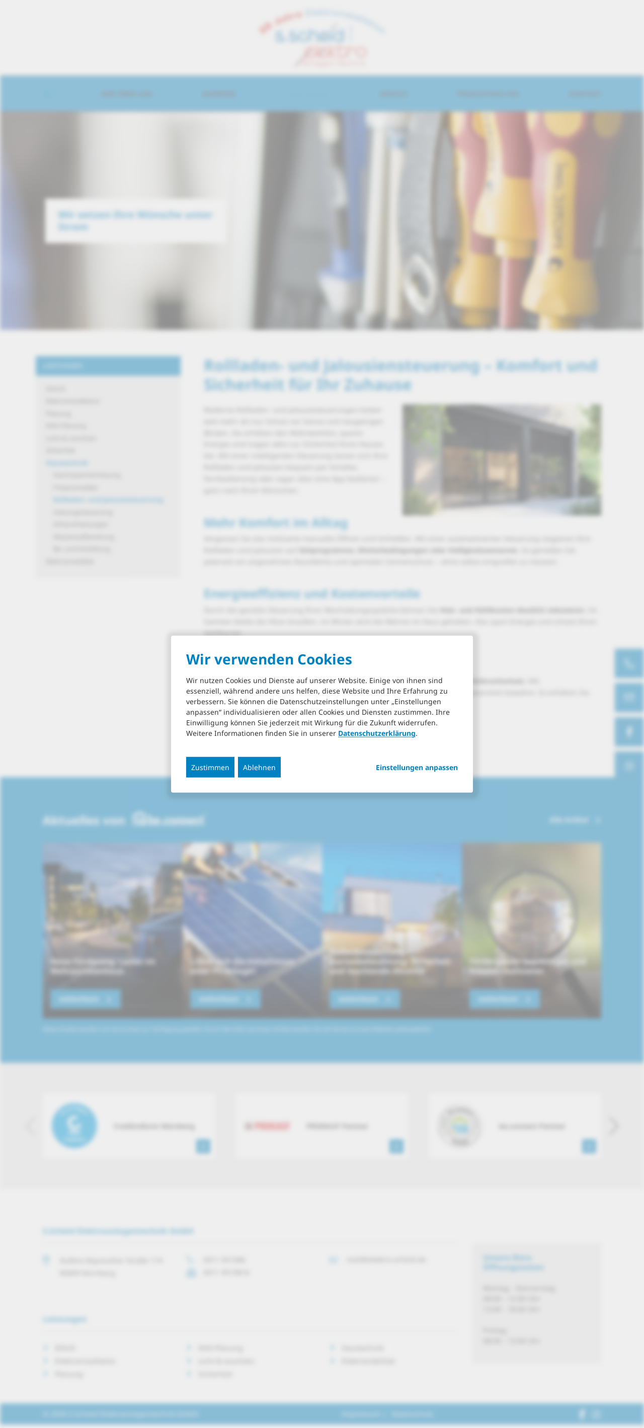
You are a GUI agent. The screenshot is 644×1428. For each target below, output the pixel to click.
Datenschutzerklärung (377, 733)
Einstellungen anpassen (417, 768)
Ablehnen (259, 767)
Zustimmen (210, 767)
